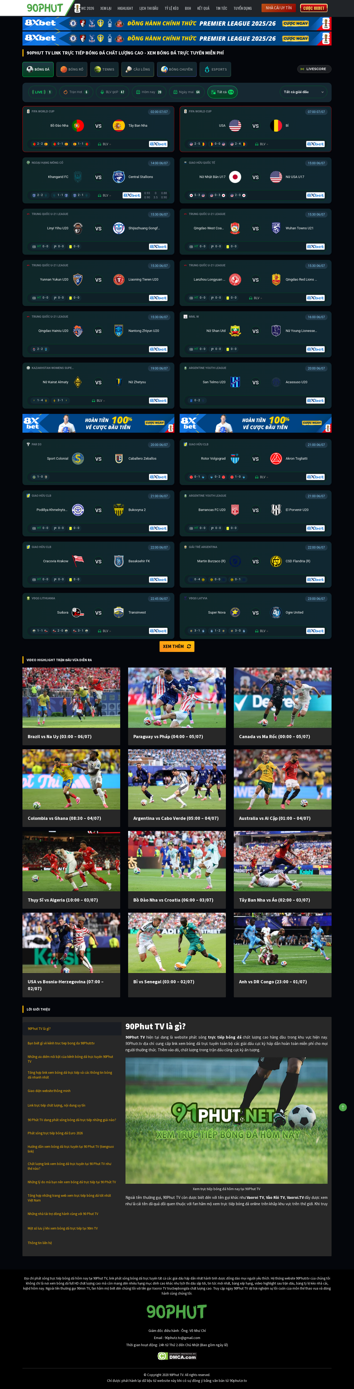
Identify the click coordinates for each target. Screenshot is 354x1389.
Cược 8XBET (313, 8)
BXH (188, 8)
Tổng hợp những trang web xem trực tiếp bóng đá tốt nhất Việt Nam (69, 1198)
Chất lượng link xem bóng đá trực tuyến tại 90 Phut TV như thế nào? (69, 1166)
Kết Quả (203, 8)
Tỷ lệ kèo (172, 8)
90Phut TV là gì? (39, 1028)
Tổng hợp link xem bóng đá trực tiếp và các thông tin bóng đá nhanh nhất (70, 1075)
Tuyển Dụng (243, 8)
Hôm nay (149, 92)
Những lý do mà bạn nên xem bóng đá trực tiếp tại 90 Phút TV (72, 1182)
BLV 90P (112, 92)
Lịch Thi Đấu (148, 8)
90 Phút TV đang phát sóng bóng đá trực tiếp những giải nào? (72, 1120)
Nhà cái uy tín (279, 7)
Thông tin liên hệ (40, 1243)
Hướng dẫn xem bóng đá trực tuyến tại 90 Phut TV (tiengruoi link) (71, 1149)
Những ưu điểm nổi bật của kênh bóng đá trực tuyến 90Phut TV (70, 1059)
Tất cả (222, 92)
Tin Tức (221, 8)
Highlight (125, 8)
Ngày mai (187, 92)
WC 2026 (87, 8)
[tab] (38, 69)
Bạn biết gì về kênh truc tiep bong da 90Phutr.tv (61, 1043)
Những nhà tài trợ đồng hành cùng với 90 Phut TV (63, 1214)
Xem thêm (177, 646)
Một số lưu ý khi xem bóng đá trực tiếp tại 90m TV (63, 1228)
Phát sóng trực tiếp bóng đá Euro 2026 (55, 1133)
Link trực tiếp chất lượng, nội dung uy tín (56, 1105)
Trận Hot (76, 92)
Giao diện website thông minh (49, 1091)
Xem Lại (105, 8)
